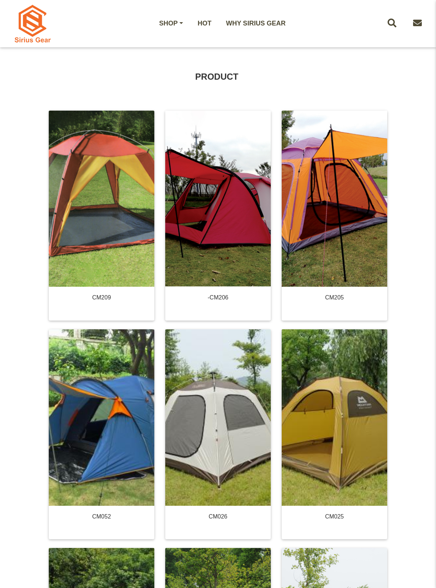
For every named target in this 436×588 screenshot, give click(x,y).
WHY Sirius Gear (256, 23)
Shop (168, 23)
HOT (204, 23)
